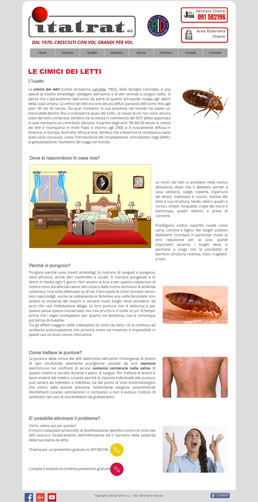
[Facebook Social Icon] (29, 497)
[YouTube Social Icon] (52, 497)
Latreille (99, 89)
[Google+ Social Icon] (40, 497)
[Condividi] (220, 495)
